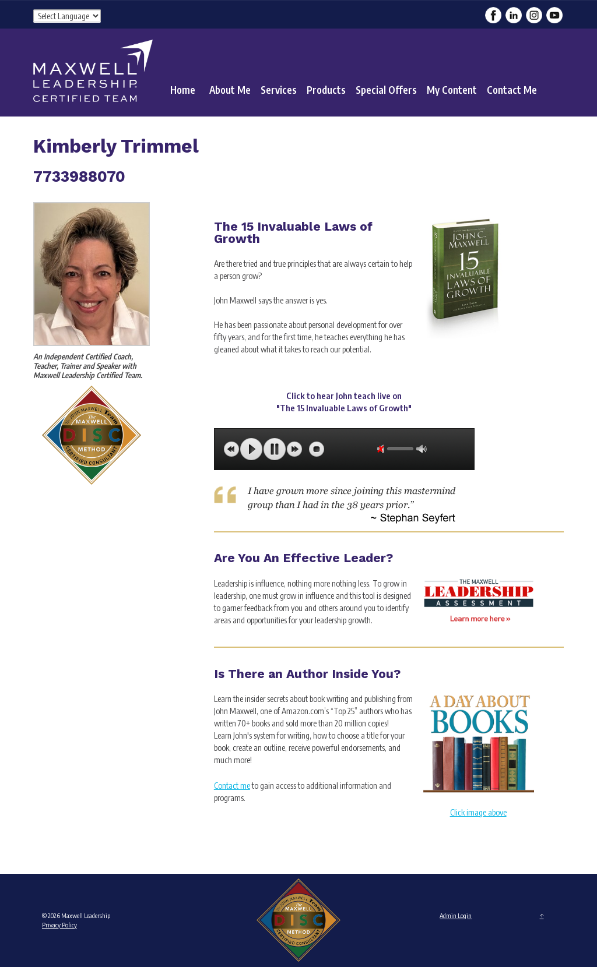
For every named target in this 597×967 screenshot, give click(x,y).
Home (182, 89)
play (251, 449)
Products (326, 89)
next (294, 449)
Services (279, 89)
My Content (452, 89)
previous (231, 449)
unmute (382, 448)
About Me (230, 89)
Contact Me (512, 89)
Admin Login (456, 915)
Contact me (232, 785)
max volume (421, 448)
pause (274, 449)
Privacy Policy (59, 925)
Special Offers (386, 89)
